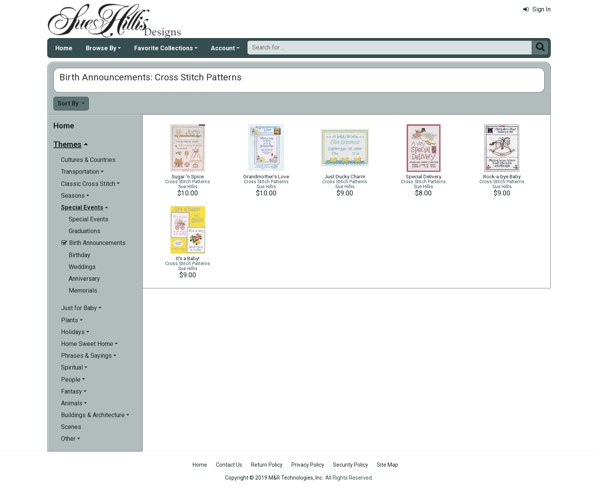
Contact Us (229, 465)
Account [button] (223, 48)
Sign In (537, 9)
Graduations (84, 231)
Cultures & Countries (88, 159)
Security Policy (350, 465)
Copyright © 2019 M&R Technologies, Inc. (274, 478)
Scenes (71, 426)
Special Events (88, 219)
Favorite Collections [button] (163, 48)
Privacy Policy (307, 465)
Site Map (387, 465)
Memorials (83, 290)
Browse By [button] (101, 48)
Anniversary (84, 278)
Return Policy (267, 465)
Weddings (82, 266)
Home (63, 48)
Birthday (79, 255)
